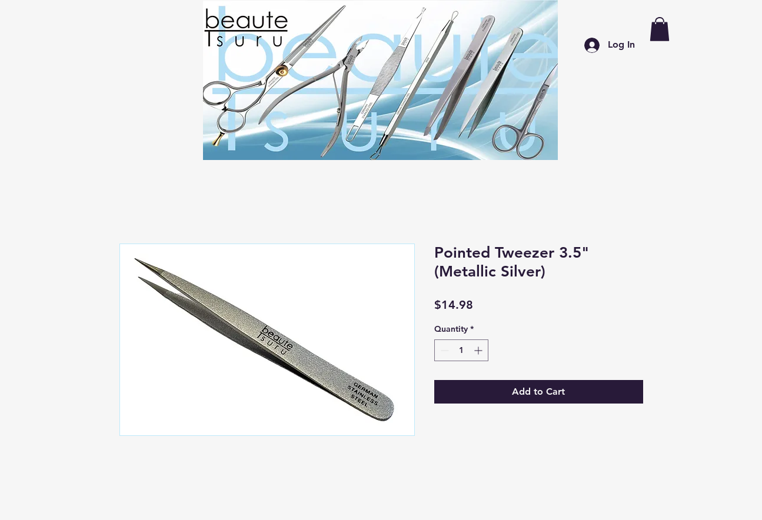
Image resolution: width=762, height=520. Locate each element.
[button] (660, 29)
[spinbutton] (461, 350)
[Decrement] (443, 350)
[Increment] (479, 350)
